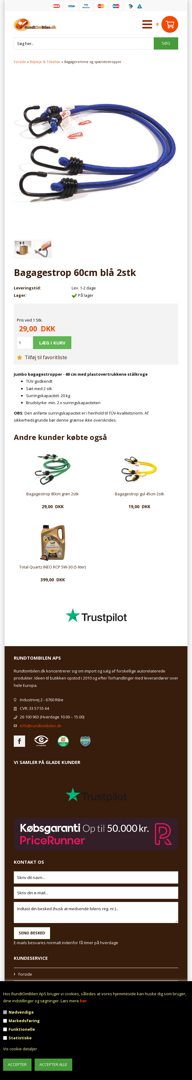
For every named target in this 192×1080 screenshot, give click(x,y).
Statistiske (20, 1038)
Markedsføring (24, 1020)
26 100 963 (29, 717)
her (83, 1001)
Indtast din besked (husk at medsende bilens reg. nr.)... (96, 912)
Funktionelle (22, 1029)
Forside (20, 61)
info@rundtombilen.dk (41, 725)
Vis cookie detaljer (20, 1049)
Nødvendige (21, 1012)
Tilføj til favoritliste (42, 357)
